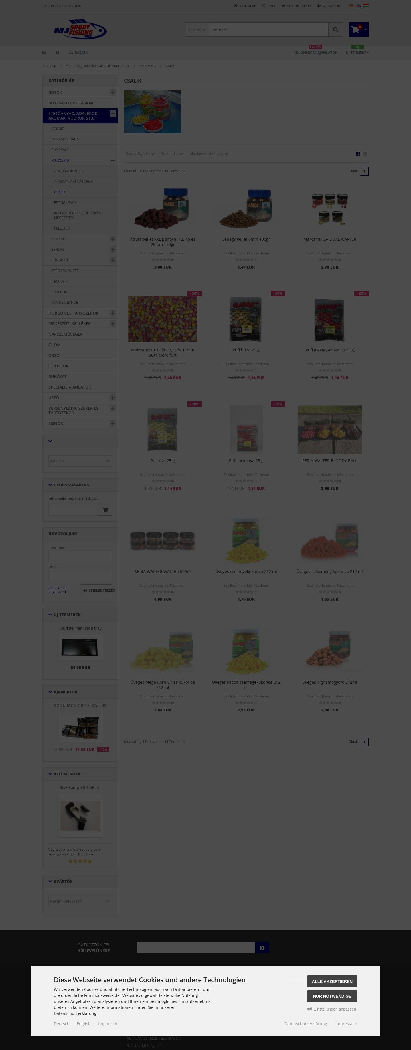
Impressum (346, 1023)
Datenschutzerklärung (305, 1023)
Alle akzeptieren (332, 981)
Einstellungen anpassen (331, 1009)
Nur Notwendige (332, 996)
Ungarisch (107, 1023)
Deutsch (62, 1023)
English (84, 1023)
